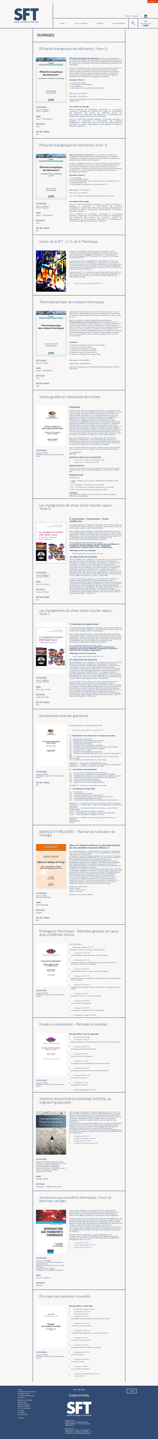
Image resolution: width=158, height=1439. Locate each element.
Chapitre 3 (79, 969)
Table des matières (80, 947)
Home (62, 23)
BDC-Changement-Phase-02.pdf (85, 553)
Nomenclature (80, 1311)
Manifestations (23, 1404)
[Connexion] (145, 23)
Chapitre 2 (79, 960)
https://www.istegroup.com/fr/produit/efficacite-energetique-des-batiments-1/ (95, 100)
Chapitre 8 (79, 1008)
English (135, 16)
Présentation (79, 1037)
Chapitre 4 (79, 976)
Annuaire (21, 1398)
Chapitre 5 (79, 985)
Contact (21, 1418)
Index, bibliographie (82, 1090)
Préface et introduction (83, 1143)
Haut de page (79, 1389)
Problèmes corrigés (82, 1015)
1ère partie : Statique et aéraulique (87, 460)
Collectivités (79, 1395)
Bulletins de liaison (25, 1400)
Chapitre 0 (79, 1316)
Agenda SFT (22, 1402)
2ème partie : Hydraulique (84, 462)
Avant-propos (80, 1141)
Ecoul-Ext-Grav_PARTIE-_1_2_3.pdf (86, 730)
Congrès (21, 1410)
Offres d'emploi (24, 1406)
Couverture (79, 1136)
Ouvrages (21, 1412)
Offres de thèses (24, 1408)
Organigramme (23, 1394)
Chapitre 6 (79, 993)
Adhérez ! (152, 1)
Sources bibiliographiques (84, 1374)
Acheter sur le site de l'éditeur (81, 895)
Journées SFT (23, 1414)
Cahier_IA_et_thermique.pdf (85, 283)
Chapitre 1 (78, 953)
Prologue (78, 1314)
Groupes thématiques (26, 1396)
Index (77, 1376)
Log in (132, 1391)
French (128, 16)
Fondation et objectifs (26, 1392)
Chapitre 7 (78, 1001)
